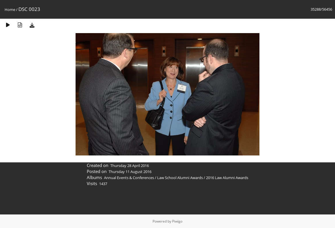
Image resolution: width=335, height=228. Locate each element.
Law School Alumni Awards (180, 177)
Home (10, 9)
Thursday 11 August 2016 (130, 171)
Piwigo (177, 221)
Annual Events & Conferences (129, 177)
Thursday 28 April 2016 (129, 165)
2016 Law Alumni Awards (227, 177)
